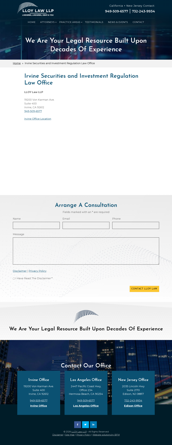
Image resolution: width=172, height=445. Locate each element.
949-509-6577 (116, 11)
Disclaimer (20, 271)
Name (17, 218)
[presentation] (34, 289)
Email (66, 218)
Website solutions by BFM (106, 434)
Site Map (70, 434)
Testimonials (94, 22)
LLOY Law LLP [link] (79, 431)
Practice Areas (69, 22)
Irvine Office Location (37, 118)
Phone (116, 218)
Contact (138, 22)
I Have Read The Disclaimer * (34, 278)
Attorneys (47, 22)
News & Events (118, 22)
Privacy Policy (37, 271)
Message (18, 234)
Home (32, 22)
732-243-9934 (143, 11)
